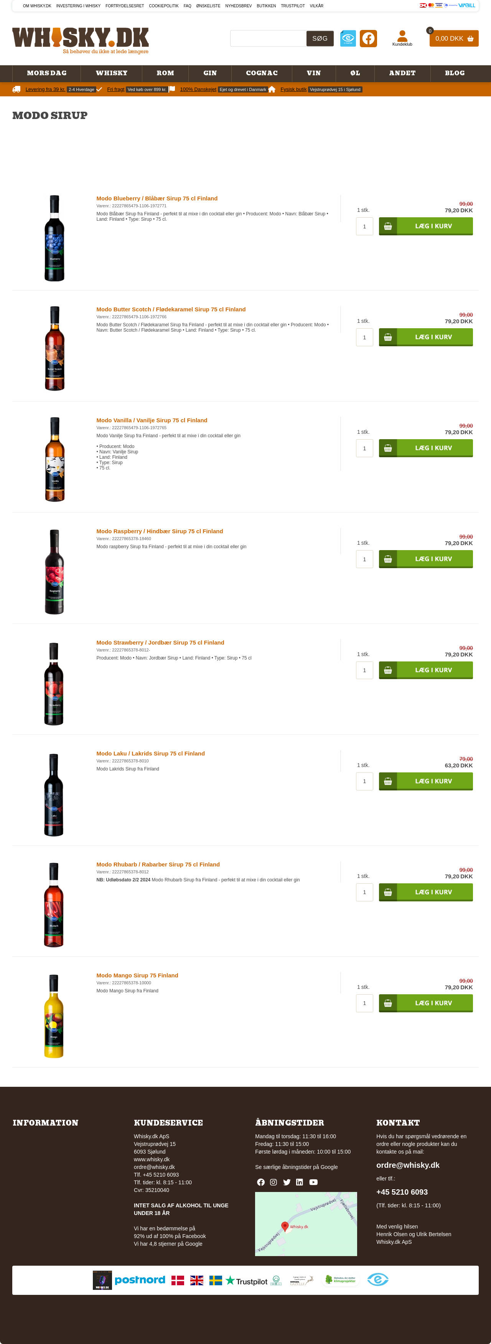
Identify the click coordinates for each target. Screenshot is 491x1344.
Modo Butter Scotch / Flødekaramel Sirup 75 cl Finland (171, 309)
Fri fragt (116, 89)
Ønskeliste (208, 6)
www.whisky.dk (152, 1159)
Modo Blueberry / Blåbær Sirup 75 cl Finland (157, 198)
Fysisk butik (294, 89)
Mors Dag (46, 73)
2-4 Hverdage (81, 89)
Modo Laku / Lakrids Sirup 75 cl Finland (151, 753)
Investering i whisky (78, 6)
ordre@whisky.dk (154, 1167)
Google (329, 1167)
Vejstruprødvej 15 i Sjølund (335, 89)
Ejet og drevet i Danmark (243, 89)
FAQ (187, 6)
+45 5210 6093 (402, 1192)
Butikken (266, 6)
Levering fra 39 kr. (46, 89)
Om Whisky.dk (37, 6)
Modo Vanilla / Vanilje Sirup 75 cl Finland (152, 420)
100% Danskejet (198, 89)
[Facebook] (368, 38)
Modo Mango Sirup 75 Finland (137, 975)
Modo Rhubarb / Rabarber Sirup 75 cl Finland (158, 864)
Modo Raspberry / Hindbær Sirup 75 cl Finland (160, 531)
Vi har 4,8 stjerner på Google (168, 1244)
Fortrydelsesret (124, 6)
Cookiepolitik (164, 6)
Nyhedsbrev (239, 6)
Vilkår (317, 6)
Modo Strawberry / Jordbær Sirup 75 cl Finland (160, 642)
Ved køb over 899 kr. (147, 89)
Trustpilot (293, 6)
